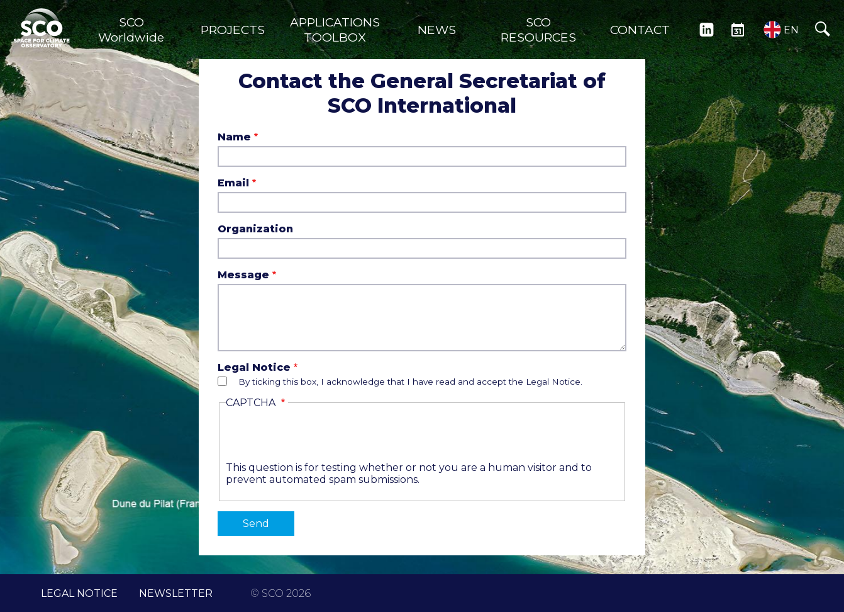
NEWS (437, 29)
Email (233, 183)
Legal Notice (254, 367)
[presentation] (321, 437)
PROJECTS (233, 29)
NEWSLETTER (176, 593)
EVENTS (737, 29)
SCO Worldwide (131, 29)
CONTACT (640, 29)
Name (234, 137)
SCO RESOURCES (538, 29)
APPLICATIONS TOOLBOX (335, 29)
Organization (255, 229)
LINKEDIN (706, 29)
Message (243, 275)
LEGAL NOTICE (79, 593)
